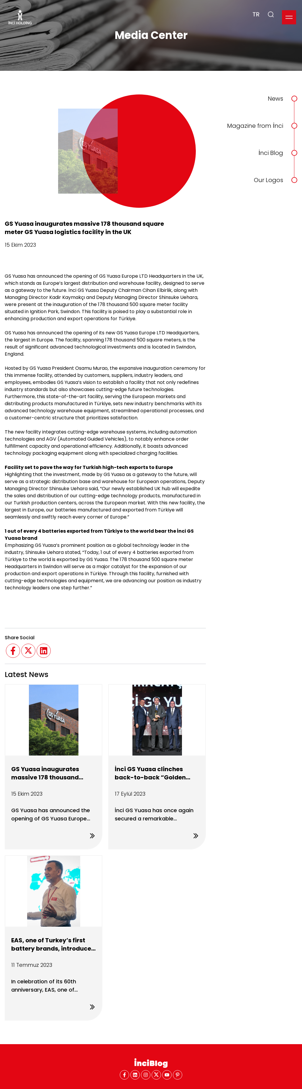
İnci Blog (270, 153)
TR (256, 7)
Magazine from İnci (255, 126)
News (275, 98)
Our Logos (268, 180)
